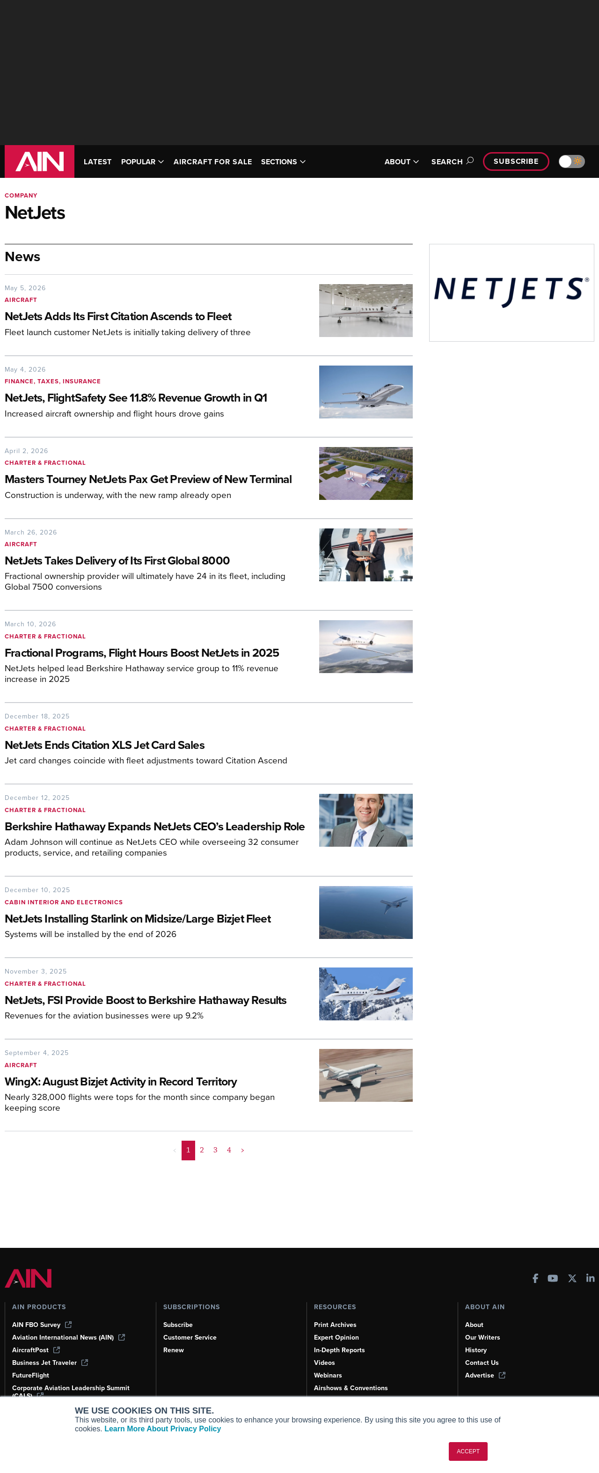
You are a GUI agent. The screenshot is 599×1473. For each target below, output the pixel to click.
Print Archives (336, 1324)
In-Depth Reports (340, 1350)
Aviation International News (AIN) (69, 1337)
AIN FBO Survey (43, 1324)
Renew (173, 1350)
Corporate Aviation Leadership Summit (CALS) (72, 1392)
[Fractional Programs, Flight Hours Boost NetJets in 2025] (155, 668)
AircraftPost (36, 1350)
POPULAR (146, 162)
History (476, 1350)
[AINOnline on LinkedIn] (590, 1278)
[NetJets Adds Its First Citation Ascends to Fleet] (155, 317)
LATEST (99, 162)
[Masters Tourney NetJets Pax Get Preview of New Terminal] (155, 487)
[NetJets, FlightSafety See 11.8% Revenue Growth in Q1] (155, 398)
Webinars (328, 1375)
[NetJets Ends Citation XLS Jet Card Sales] (189, 760)
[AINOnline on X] (572, 1278)
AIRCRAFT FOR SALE (221, 162)
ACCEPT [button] (468, 1451)
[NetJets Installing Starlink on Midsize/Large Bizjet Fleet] (155, 949)
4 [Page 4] (229, 1195)
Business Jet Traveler (51, 1362)
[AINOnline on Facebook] (536, 1278)
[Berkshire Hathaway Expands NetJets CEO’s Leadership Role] (155, 850)
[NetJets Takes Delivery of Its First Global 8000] (155, 576)
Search (447, 161)
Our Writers (483, 1337)
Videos (325, 1362)
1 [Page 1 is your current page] (189, 1195)
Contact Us (482, 1362)
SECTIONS (297, 162)
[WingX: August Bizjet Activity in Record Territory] (155, 1127)
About (474, 1324)
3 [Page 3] (215, 1195)
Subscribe (515, 161)
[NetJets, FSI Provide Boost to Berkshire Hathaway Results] (155, 1038)
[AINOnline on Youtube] (553, 1278)
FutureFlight (31, 1375)
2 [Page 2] (202, 1195)
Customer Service (191, 1337)
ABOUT (396, 162)
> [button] (242, 1195)
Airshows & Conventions (353, 1388)
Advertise (485, 1375)
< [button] (175, 1195)
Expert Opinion (337, 1337)
